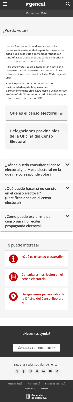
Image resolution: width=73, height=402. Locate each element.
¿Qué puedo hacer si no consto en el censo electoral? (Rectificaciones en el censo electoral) (30, 195)
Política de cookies (54, 383)
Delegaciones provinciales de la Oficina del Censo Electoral (34, 136)
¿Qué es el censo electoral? (43, 256)
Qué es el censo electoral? (36, 113)
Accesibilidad (14, 383)
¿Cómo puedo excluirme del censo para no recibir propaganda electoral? (28, 221)
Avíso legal (33, 383)
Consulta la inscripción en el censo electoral (42, 276)
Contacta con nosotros (39, 347)
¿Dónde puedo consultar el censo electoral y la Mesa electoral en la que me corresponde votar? (33, 170)
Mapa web (30, 388)
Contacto (44, 388)
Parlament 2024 (36, 13)
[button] (5, 4)
